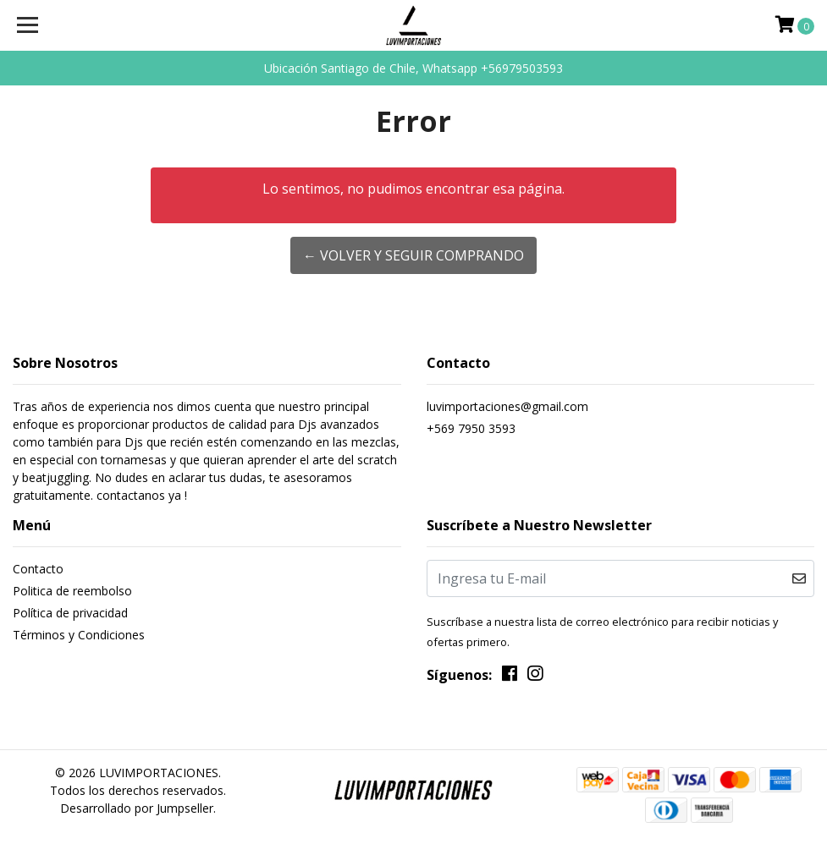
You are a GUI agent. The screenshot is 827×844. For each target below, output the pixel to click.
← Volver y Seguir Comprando (413, 255)
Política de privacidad (70, 613)
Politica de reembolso (72, 591)
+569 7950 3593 (471, 428)
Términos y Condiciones (79, 635)
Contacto (38, 569)
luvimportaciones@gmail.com (507, 406)
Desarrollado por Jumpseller (136, 808)
